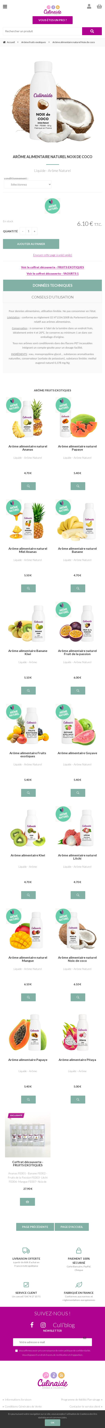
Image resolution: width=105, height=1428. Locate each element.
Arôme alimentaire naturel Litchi (77, 857)
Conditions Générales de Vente (23, 1406)
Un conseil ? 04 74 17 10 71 (26, 1290)
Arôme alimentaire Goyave (77, 753)
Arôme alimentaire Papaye (27, 1059)
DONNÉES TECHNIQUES (52, 285)
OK (52, 1422)
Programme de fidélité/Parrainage (80, 1399)
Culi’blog (64, 1324)
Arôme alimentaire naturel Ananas (27, 448)
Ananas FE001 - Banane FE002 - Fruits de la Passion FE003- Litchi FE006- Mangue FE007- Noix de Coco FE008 (28, 1178)
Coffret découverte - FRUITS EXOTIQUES (27, 1163)
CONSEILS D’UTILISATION (53, 297)
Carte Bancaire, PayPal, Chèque (78, 1259)
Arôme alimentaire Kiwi (28, 855)
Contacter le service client (84, 1406)
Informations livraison (18, 1399)
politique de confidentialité (77, 1350)
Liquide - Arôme (28, 662)
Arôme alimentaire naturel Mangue (27, 959)
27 (27, 1188)
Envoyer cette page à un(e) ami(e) (52, 255)
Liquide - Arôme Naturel (28, 457)
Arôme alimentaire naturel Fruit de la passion (77, 652)
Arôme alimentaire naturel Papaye (77, 448)
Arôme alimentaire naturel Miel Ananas (27, 550)
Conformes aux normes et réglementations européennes (78, 1291)
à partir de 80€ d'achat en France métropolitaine (26, 1257)
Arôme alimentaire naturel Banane (77, 550)
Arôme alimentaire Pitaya (77, 1059)
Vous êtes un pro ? (52, 20)
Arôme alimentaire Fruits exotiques (27, 754)
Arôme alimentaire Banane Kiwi (27, 652)
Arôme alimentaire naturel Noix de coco (52, 157)
